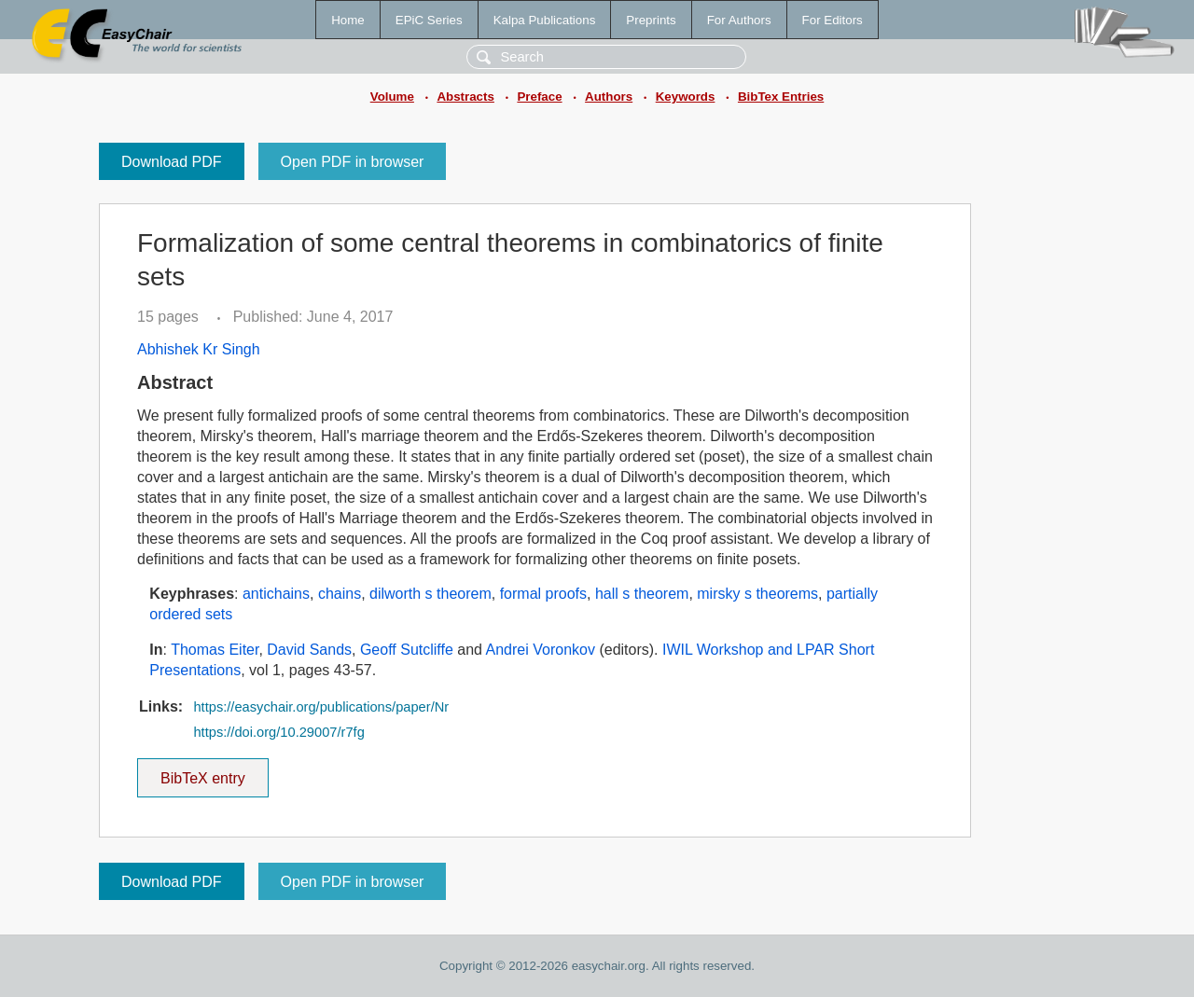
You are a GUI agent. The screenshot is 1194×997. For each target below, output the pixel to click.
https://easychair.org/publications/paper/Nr (321, 706)
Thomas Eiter (214, 650)
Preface (539, 97)
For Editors (832, 20)
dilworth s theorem (430, 594)
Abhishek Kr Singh (198, 349)
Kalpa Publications (544, 20)
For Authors (739, 20)
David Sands (309, 650)
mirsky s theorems (757, 594)
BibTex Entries (781, 97)
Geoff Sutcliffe (406, 650)
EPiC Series (429, 20)
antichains (276, 594)
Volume (392, 97)
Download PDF (171, 162)
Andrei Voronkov (540, 650)
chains (339, 594)
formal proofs (543, 594)
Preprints (650, 20)
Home (348, 20)
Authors (608, 97)
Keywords (685, 97)
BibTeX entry (202, 772)
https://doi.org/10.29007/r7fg (278, 732)
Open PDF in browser (352, 162)
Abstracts (465, 97)
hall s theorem (642, 594)
